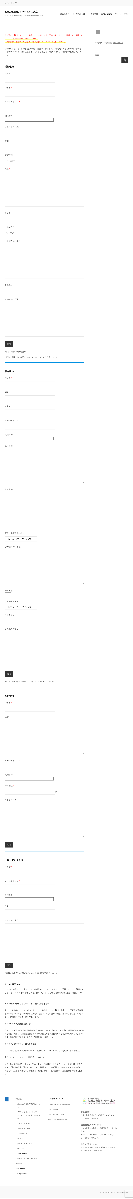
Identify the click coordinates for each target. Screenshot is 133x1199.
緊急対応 (63, 14)
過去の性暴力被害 (24, 1129)
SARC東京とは (79, 14)
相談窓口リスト (23, 1134)
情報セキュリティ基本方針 (27, 1159)
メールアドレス (12, 102)
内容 (7, 169)
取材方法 (9, 490)
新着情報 (94, 14)
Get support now (121, 14)
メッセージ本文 (12, 921)
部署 (7, 392)
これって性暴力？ (24, 1124)
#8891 (95, 1145)
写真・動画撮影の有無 (15, 533)
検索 (97, 55)
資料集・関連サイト (25, 1144)
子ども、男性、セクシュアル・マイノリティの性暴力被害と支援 (28, 1116)
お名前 (8, 88)
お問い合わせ (106, 14)
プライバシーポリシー (57, 1115)
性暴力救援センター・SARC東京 (24, 11)
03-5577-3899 (118, 43)
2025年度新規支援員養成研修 (59, 1105)
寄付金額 (9, 786)
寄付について (22, 1149)
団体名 (8, 73)
